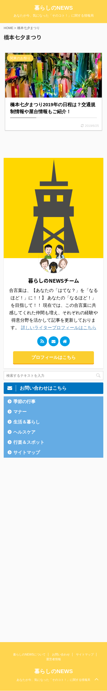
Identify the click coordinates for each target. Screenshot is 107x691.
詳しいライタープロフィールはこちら (58, 327)
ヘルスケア (24, 432)
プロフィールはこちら (53, 357)
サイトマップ (26, 452)
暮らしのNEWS (53, 8)
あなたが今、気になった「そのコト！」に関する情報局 (53, 680)
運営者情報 (53, 659)
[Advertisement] (41, 539)
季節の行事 (24, 401)
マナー (20, 411)
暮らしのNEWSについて (29, 654)
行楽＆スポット (28, 442)
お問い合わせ (61, 654)
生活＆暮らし (26, 421)
